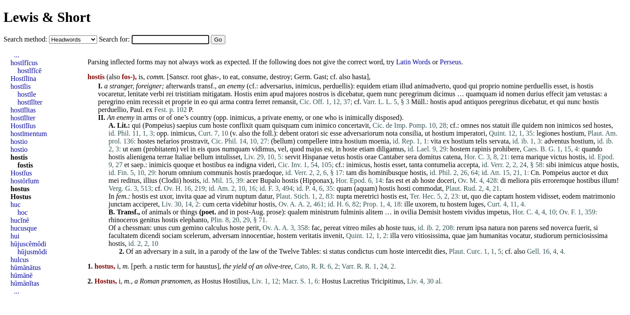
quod (460, 86)
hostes (602, 125)
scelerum (196, 235)
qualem (297, 212)
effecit (555, 94)
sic (325, 133)
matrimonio (598, 196)
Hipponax (316, 180)
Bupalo (270, 180)
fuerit (582, 227)
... (16, 55)
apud (276, 94)
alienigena (140, 157)
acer (253, 180)
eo (204, 101)
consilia (410, 133)
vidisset (548, 196)
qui (473, 86)
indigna (245, 164)
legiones (548, 133)
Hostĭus (21, 173)
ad (211, 196)
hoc (23, 212)
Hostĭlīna (23, 78)
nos (485, 125)
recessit (152, 101)
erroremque (558, 180)
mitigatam (216, 94)
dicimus (444, 94)
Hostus (211, 281)
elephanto (193, 220)
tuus (408, 227)
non (550, 125)
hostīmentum (28, 133)
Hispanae (315, 157)
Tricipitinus (387, 281)
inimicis (160, 164)
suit (190, 251)
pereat (332, 227)
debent (289, 133)
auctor (580, 172)
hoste (220, 125)
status (337, 251)
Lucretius (356, 281)
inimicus (307, 86)
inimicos (569, 125)
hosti (404, 188)
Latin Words (413, 62)
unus (160, 227)
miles (368, 227)
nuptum (246, 196)
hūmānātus (25, 267)
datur (265, 196)
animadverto (431, 86)
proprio (489, 86)
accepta (467, 164)
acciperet (145, 204)
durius (535, 94)
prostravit (194, 141)
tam (351, 172)
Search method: (26, 39)
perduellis (336, 86)
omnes (470, 125)
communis (218, 172)
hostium (443, 133)
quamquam (481, 94)
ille (515, 125)
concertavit (353, 125)
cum (205, 125)
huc (15, 204)
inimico (325, 125)
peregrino (111, 101)
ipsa (480, 227)
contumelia (439, 164)
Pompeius (158, 125)
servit (293, 157)
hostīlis (20, 86)
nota (391, 133)
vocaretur (111, 94)
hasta (359, 76)
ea (231, 164)
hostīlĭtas (23, 110)
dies (439, 251)
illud (405, 86)
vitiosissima (431, 235)
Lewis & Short (47, 17)
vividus (474, 212)
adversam (226, 235)
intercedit (419, 251)
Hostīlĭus (23, 126)
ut (427, 133)
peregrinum (415, 94)
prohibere (506, 149)
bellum (283, 141)
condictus (360, 251)
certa (223, 204)
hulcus (19, 259)
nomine (511, 86)
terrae (165, 157)
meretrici (366, 196)
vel (184, 149)
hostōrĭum (24, 181)
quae (199, 196)
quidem (532, 125)
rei (170, 94)
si (595, 227)
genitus (150, 220)
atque (591, 164)
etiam (390, 86)
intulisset (228, 157)
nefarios (168, 141)
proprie (182, 101)
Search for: (115, 39)
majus (314, 149)
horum (167, 172)
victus (558, 157)
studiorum (548, 235)
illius (151, 180)
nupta (344, 196)
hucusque (23, 228)
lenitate (138, 94)
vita (435, 141)
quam (262, 125)
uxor (166, 196)
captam (503, 196)
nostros (319, 94)
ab (415, 180)
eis (202, 149)
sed (587, 125)
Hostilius (235, 281)
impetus (498, 212)
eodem (571, 196)
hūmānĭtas (24, 283)
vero (407, 235)
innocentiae (257, 235)
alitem (374, 212)
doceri (446, 180)
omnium (190, 172)
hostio (19, 141)
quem (374, 94)
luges (476, 204)
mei (113, 180)
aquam (365, 188)
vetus (337, 157)
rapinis (481, 149)
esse (336, 133)
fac (316, 227)
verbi (157, 94)
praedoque (267, 172)
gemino (192, 227)
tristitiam (188, 94)
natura (497, 227)
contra (244, 101)
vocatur (520, 235)
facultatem (123, 235)
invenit (333, 235)
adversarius (276, 86)
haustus (206, 266)
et (167, 101)
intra (336, 141)
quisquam (285, 125)
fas (390, 180)
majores (296, 94)
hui (14, 236)
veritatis (310, 235)
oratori (309, 133)
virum (225, 196)
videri (266, 164)
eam (136, 149)
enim (261, 94)
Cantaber (391, 157)
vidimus (263, 149)
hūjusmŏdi (32, 252)
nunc (390, 94)
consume (254, 76)
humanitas (493, 235)
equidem (369, 86)
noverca (562, 227)
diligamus (390, 149)
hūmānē (21, 275)
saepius (187, 125)
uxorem (426, 204)
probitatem (161, 149)
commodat (427, 188)
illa (394, 235)
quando (592, 149)
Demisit (430, 212)
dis (362, 172)
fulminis (352, 212)
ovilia (408, 212)
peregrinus (504, 101)
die (487, 196)
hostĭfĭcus (24, 62)
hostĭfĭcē (30, 70)
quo (476, 196)
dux (603, 172)
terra (517, 157)
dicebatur (350, 94)
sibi (551, 164)
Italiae (183, 157)
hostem (460, 149)
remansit (284, 101)
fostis (25, 165)
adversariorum (363, 133)
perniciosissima (586, 235)
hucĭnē (19, 220)
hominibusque (388, 172)
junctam (119, 204)
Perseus (450, 62)
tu (442, 204)
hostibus (214, 164)
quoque (183, 164)
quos (213, 149)
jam (570, 94)
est (328, 149)
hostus (20, 188)
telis (481, 141)
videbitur (244, 204)
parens (529, 227)
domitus (430, 157)
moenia (379, 141)
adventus (556, 141)
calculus (216, 227)
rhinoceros (123, 220)
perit (252, 227)
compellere (312, 141)
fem (121, 196)
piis (536, 180)
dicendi (150, 235)
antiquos (475, 101)
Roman (149, 281)
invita (184, 196)
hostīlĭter (30, 102)
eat (234, 76)
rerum (465, 227)
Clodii (170, 180)
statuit (500, 125)
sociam (172, 235)
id (501, 94)
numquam (236, 149)
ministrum (324, 212)
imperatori (471, 133)
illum (609, 180)
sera (411, 157)
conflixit (241, 125)
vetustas (589, 94)
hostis (585, 86)
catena (452, 157)
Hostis (243, 94)
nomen (515, 94)
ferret (262, 101)
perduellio (112, 109)
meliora (518, 180)
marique (536, 157)
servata (499, 141)
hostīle (27, 94)
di (503, 180)
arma (227, 101)
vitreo (351, 227)
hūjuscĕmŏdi (28, 244)
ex (149, 109)
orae (371, 157)
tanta (416, 164)
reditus (130, 180)
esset (560, 86)
